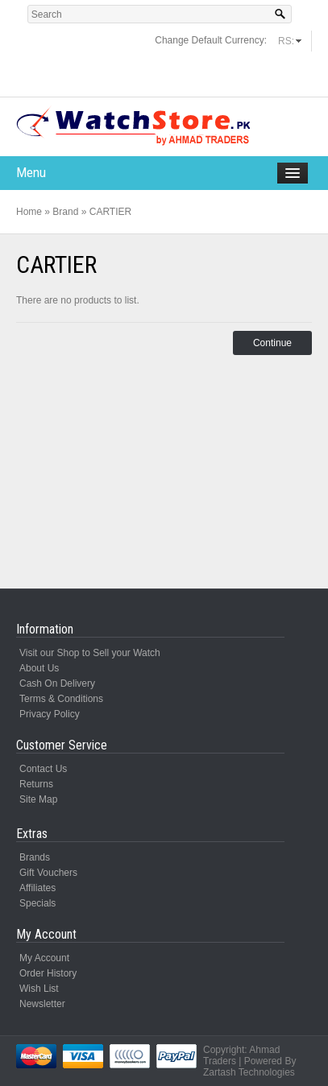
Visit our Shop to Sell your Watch (89, 653)
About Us (39, 668)
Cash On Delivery (57, 683)
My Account (44, 958)
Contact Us (43, 768)
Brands (34, 857)
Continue (272, 343)
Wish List (39, 988)
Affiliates (37, 888)
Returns (36, 784)
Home (29, 211)
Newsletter (42, 1004)
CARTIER (110, 211)
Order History (48, 973)
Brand (65, 211)
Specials (37, 903)
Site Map (38, 799)
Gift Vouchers (48, 872)
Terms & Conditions (61, 698)
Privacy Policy (49, 714)
